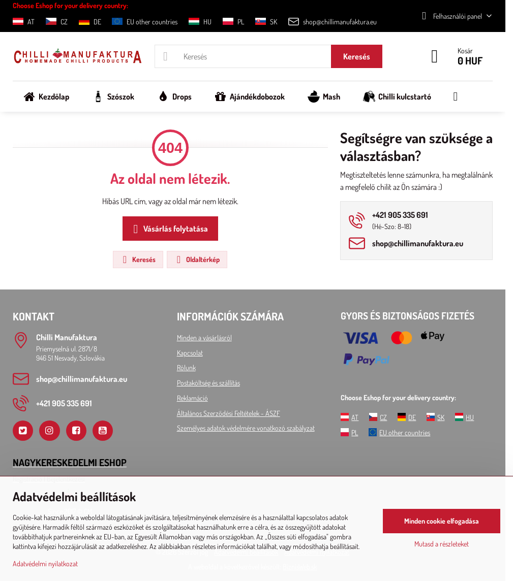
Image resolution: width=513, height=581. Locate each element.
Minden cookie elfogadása (441, 521)
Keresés (356, 56)
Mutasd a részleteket (441, 543)
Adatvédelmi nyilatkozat (45, 563)
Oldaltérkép (196, 259)
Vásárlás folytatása (169, 229)
